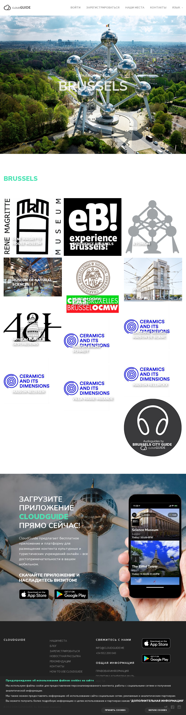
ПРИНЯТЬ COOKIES (115, 710)
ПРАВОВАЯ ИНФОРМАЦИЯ (112, 671)
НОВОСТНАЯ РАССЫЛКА (65, 656)
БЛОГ (53, 646)
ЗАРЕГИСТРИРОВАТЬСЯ (103, 7)
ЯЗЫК (176, 7)
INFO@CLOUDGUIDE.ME (110, 648)
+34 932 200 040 (106, 653)
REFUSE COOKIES (158, 710)
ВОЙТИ (76, 7)
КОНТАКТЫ (158, 7)
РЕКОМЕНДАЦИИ (60, 661)
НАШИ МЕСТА (134, 7)
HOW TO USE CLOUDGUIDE (66, 671)
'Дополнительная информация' (157, 701)
